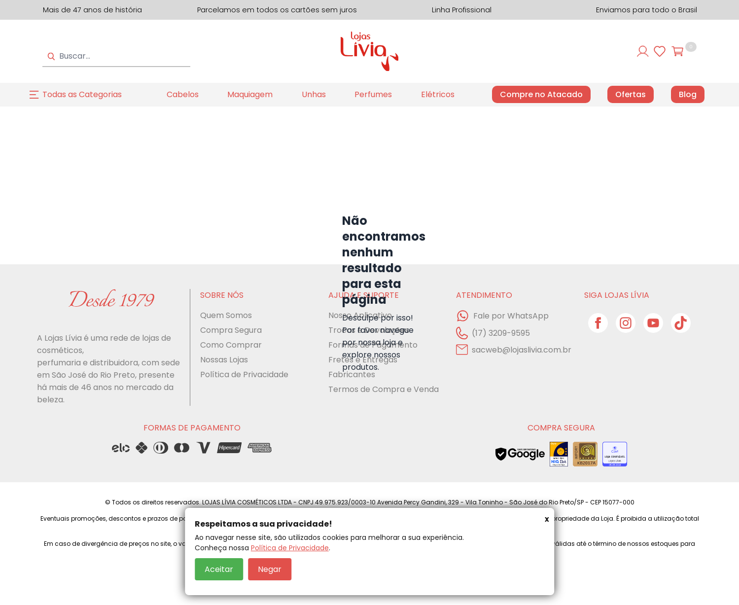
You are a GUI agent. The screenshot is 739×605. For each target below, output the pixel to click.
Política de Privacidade (290, 548)
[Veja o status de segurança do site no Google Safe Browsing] (520, 454)
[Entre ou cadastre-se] (643, 51)
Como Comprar (231, 345)
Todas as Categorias (82, 94)
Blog (688, 94)
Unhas (314, 94)
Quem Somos (226, 315)
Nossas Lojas (224, 359)
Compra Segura (231, 330)
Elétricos (438, 94)
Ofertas (630, 94)
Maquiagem (250, 94)
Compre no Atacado (541, 94)
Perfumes (373, 94)
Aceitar (219, 569)
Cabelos (183, 94)
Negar (270, 569)
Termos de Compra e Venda (383, 389)
